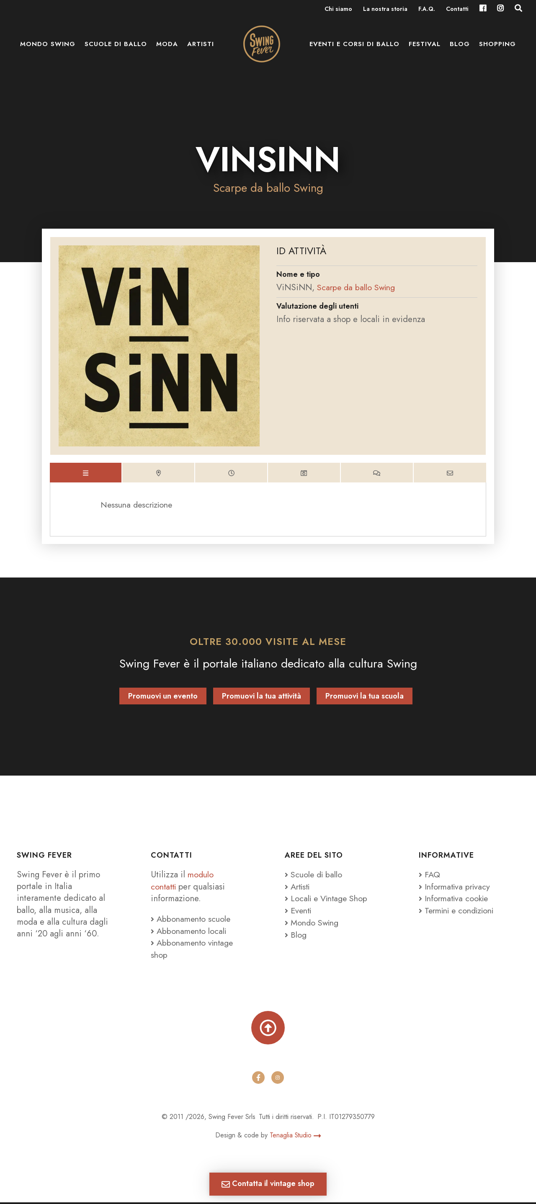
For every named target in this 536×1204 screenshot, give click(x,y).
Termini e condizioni (460, 912)
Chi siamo (338, 9)
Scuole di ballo (116, 46)
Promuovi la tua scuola (364, 698)
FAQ (430, 876)
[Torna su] (268, 1029)
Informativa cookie (455, 900)
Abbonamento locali (190, 932)
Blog (460, 46)
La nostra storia (385, 9)
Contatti (457, 9)
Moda (167, 46)
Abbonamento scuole (192, 920)
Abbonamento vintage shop (194, 950)
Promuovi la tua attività (261, 698)
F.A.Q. (426, 9)
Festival (425, 46)
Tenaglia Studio (295, 1137)
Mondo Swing (47, 46)
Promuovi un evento (163, 698)
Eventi (299, 912)
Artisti (200, 46)
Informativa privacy (456, 888)
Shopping (497, 46)
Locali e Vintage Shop (331, 900)
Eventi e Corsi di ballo (354, 46)
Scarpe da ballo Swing (268, 187)
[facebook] (258, 1079)
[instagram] (277, 1079)
